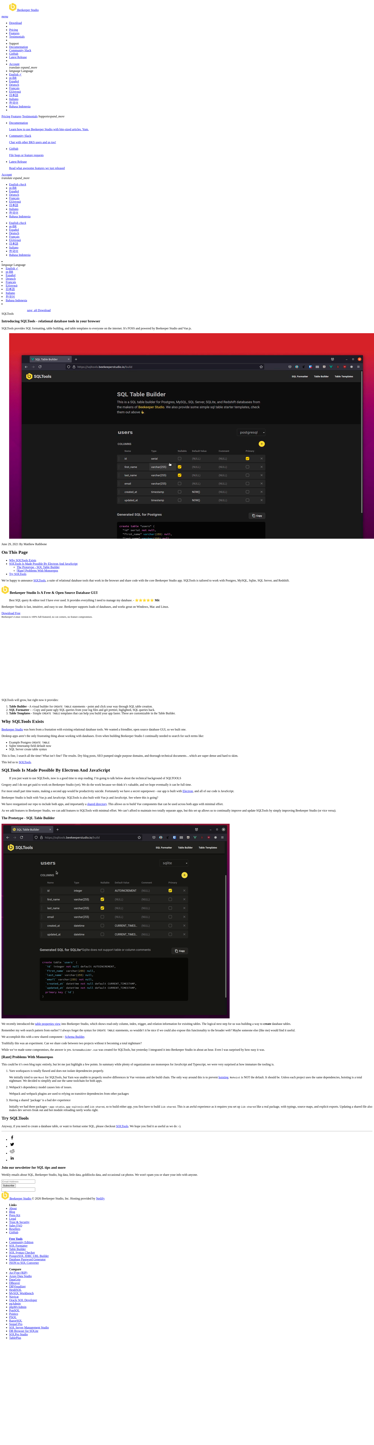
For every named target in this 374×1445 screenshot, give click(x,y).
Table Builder (17, 1249)
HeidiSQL (15, 1289)
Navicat (14, 1296)
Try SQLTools (17, 574)
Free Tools (15, 1238)
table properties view (47, 1023)
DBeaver (14, 1283)
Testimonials (17, 36)
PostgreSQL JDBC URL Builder (29, 1256)
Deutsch (14, 84)
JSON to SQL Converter (24, 1262)
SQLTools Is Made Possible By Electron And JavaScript (43, 563)
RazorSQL (15, 1320)
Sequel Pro (15, 1324)
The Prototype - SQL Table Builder (38, 567)
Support (14, 43)
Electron (188, 791)
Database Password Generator (27, 1259)
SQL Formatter (18, 1245)
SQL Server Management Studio (29, 1327)
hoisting (223, 1077)
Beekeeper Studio (12, 729)
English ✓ (15, 74)
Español (14, 81)
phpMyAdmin (17, 1307)
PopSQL (14, 1310)
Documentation (18, 47)
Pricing (13, 29)
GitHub (13, 53)
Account (14, 64)
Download (15, 23)
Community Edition (21, 1242)
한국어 (13, 102)
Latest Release (18, 57)
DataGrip (15, 1279)
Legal (12, 1218)
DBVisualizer (17, 1286)
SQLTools (39, 580)
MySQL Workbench (21, 1293)
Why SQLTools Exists (22, 560)
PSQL (13, 1317)
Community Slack (20, 50)
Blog (12, 1211)
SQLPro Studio (18, 1334)
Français (14, 88)
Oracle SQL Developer (23, 1300)
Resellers (14, 1229)
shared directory (97, 804)
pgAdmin (15, 1303)
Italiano (13, 99)
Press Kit (14, 1215)
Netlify (100, 1198)
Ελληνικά (15, 91)
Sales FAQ (15, 1225)
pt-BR (13, 78)
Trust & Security (19, 1222)
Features (14, 33)
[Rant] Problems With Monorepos (37, 570)
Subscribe (8, 1185)
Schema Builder (74, 1036)
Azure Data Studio (20, 1276)
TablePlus (15, 1337)
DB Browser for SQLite (23, 1331)
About (13, 1208)
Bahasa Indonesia (19, 106)
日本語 (13, 95)
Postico (13, 1313)
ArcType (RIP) (18, 1272)
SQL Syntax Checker (22, 1252)
